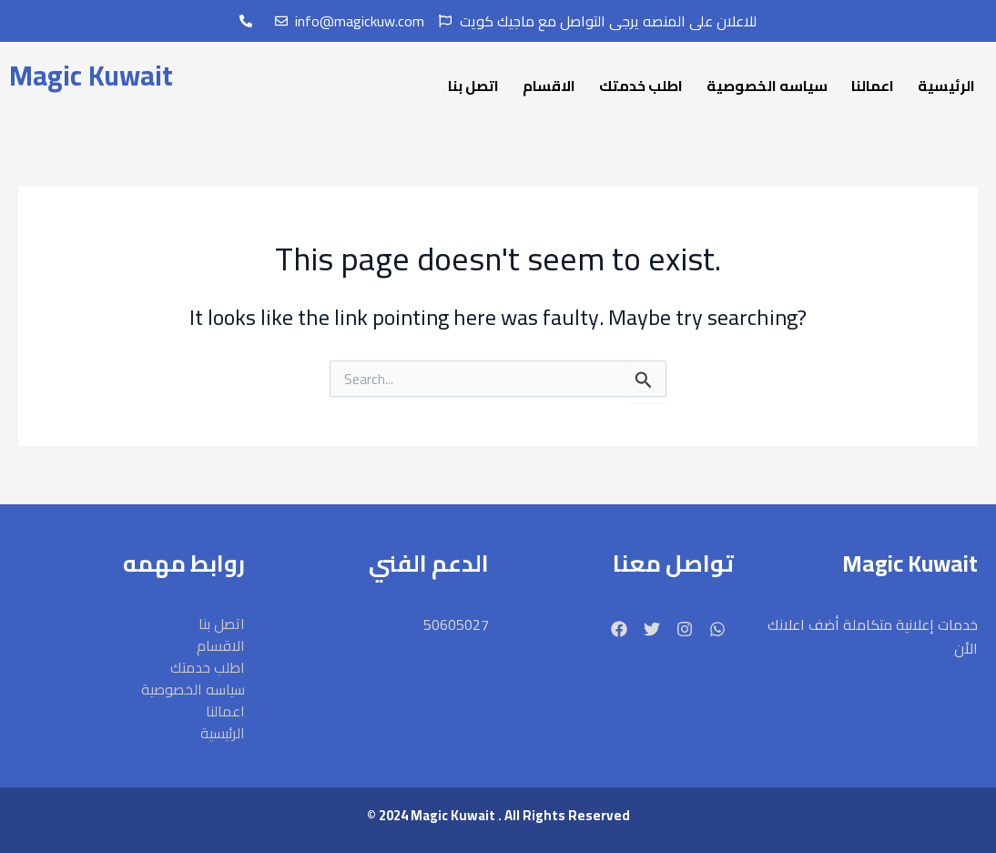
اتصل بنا (473, 85)
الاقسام (549, 85)
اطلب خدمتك (641, 85)
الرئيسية (946, 85)
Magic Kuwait (91, 75)
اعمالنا (872, 85)
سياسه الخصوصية (767, 85)
